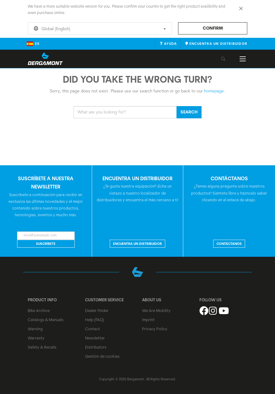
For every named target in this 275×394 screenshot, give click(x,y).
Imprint (148, 319)
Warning (35, 328)
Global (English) (99, 28)
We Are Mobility (156, 310)
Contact (92, 328)
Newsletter (95, 337)
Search (189, 112)
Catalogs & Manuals (45, 319)
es (33, 43)
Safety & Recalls (42, 347)
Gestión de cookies (102, 356)
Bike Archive (39, 310)
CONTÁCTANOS (229, 244)
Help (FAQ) (94, 319)
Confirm (213, 28)
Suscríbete (45, 244)
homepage (214, 91)
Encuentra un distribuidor (137, 244)
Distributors (95, 347)
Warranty (36, 337)
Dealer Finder (97, 310)
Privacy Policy (154, 328)
